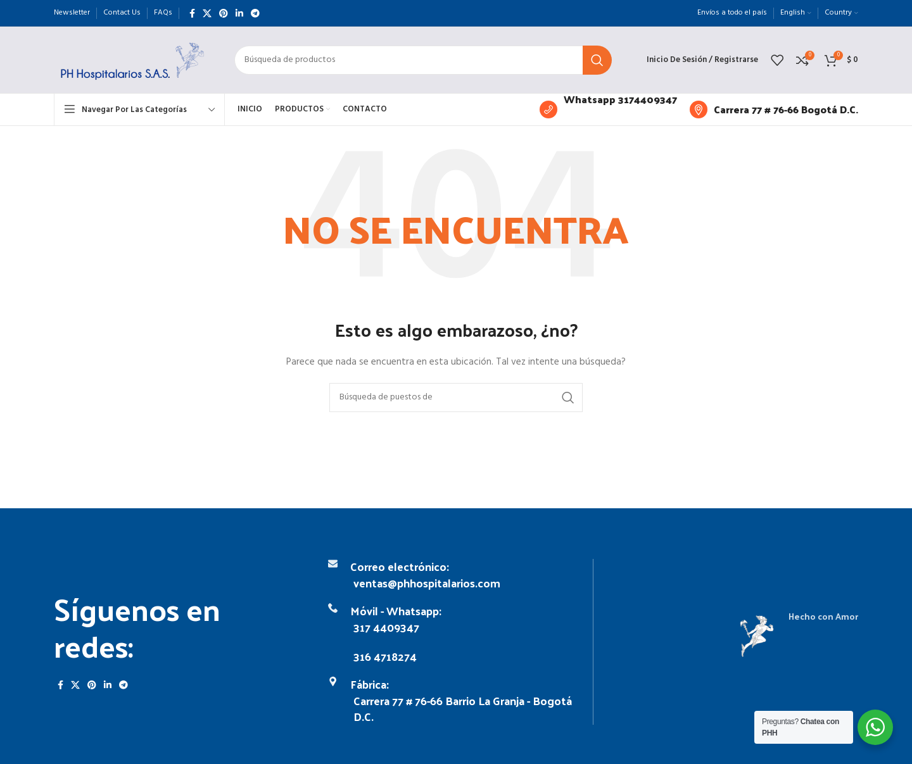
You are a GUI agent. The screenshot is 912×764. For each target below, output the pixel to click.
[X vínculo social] (207, 13)
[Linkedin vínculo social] (239, 13)
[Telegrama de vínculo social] (255, 13)
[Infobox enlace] (608, 109)
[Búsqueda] (423, 60)
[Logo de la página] (131, 60)
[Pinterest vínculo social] (223, 13)
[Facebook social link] (192, 13)
